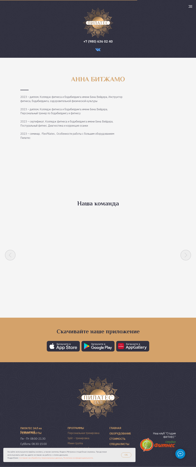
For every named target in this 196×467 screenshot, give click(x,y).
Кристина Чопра (152, 274)
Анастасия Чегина (80, 274)
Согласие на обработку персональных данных (40, 458)
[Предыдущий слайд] (10, 253)
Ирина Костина (43, 274)
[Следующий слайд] (185, 253)
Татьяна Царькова (116, 274)
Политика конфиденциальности (78, 458)
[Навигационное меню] (190, 6)
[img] (158, 430)
